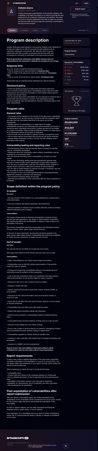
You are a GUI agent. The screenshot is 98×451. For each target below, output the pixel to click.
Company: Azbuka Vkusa (27, 10)
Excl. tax (67, 83)
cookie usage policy (37, 446)
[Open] (8, 3)
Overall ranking (84, 91)
